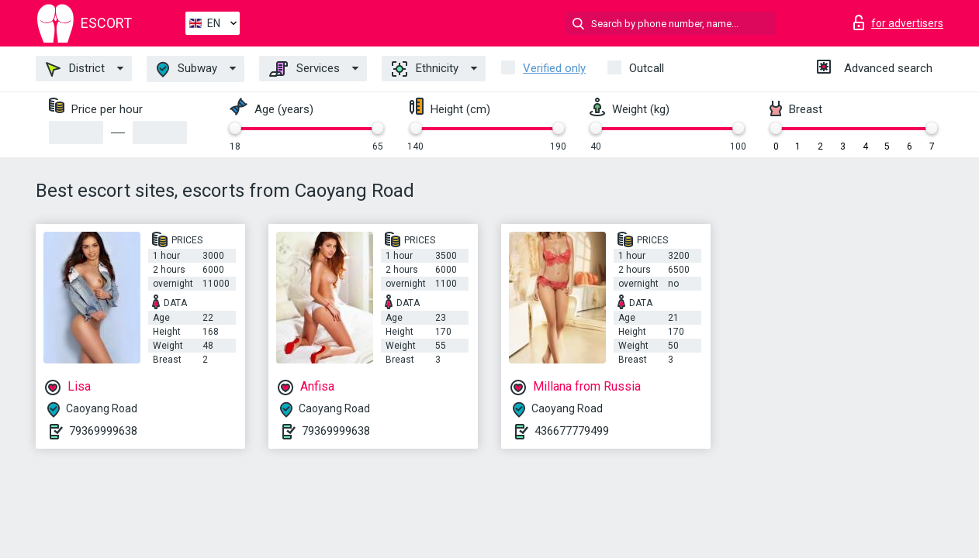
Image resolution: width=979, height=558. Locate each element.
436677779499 (571, 431)
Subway (187, 69)
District (75, 69)
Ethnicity (425, 69)
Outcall (646, 68)
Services (304, 69)
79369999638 (103, 431)
